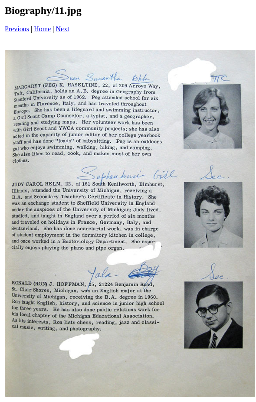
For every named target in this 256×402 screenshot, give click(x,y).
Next (62, 29)
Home (42, 29)
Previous (17, 29)
